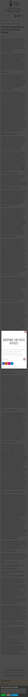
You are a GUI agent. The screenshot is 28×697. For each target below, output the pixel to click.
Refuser (8, 695)
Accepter (3, 695)
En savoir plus (14, 695)
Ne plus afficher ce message (11, 366)
